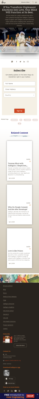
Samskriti (6, 314)
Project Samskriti (8, 325)
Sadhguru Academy (8, 307)
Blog (4, 289)
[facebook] (16, 61)
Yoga (4, 300)
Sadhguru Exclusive (8, 303)
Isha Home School (8, 310)
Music (5, 293)
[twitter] (20, 61)
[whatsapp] (12, 61)
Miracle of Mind (7, 286)
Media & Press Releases (10, 296)
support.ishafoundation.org (13, 360)
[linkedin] (24, 61)
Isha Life (5, 318)
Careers (5, 328)
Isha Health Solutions (9, 321)
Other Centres (7, 363)
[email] (28, 61)
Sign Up (19, 111)
